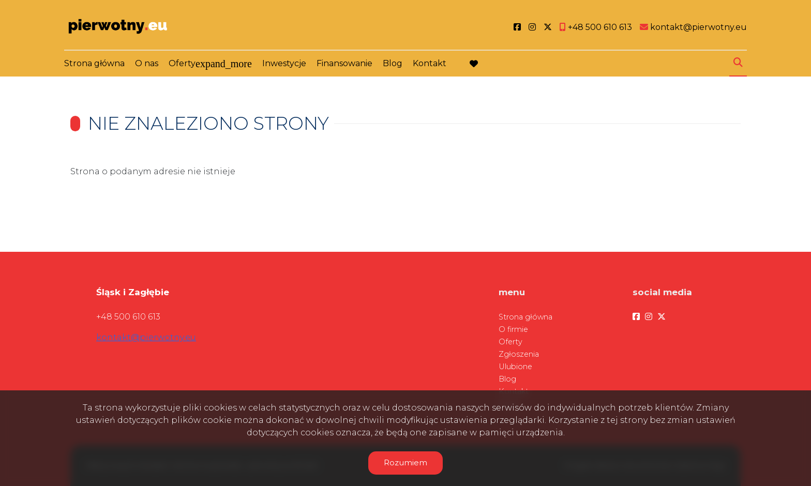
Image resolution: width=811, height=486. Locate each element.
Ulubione (515, 366)
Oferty (182, 63)
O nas (146, 63)
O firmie (513, 329)
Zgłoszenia (519, 354)
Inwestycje (284, 63)
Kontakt (429, 63)
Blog (392, 63)
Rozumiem (405, 462)
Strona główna (94, 63)
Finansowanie (344, 63)
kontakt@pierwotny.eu (146, 337)
